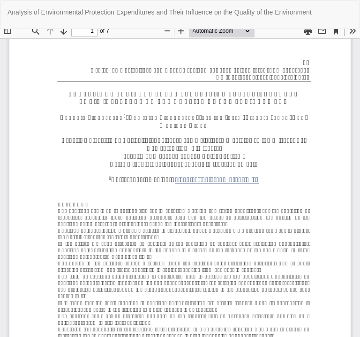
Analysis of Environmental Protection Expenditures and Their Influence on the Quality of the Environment (160, 12)
